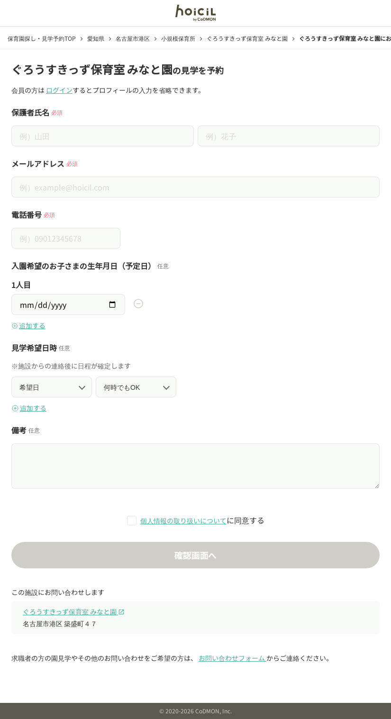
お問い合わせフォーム (232, 658)
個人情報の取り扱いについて (183, 520)
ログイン (59, 90)
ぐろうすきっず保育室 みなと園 (74, 611)
